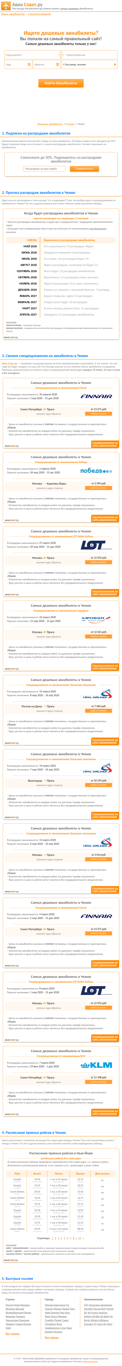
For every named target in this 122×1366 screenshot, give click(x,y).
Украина (10, 1324)
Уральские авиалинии (100, 1305)
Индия (27, 1312)
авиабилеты (52, 6)
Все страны (12, 1333)
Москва (49, 1305)
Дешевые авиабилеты (50, 124)
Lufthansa (103, 1320)
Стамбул (49, 1320)
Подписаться (84, 168)
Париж (65, 1308)
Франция (10, 1316)
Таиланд (20, 1316)
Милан (57, 1308)
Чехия (17, 1305)
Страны (70, 124)
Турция (19, 1324)
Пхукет (58, 1320)
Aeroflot (88, 1308)
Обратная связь (90, 1361)
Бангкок (55, 1312)
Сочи (63, 1327)
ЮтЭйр (96, 1316)
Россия (9, 1305)
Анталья (57, 1331)
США (8, 1327)
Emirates (88, 1324)
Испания (10, 1308)
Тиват (69, 1327)
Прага (54, 1316)
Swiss (109, 1324)
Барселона (59, 1305)
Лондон (49, 1308)
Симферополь (52, 1327)
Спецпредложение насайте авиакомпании (105, 444)
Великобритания (15, 1312)
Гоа (67, 1305)
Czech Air (101, 1324)
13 (79, 1238)
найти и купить (99, 413)
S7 (95, 1324)
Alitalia (94, 1320)
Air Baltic (104, 1316)
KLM (103, 1308)
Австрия (19, 1308)
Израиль (25, 1305)
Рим (62, 1312)
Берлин (49, 1331)
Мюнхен (62, 1316)
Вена (59, 1324)
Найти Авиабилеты (61, 82)
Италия (27, 1324)
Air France (93, 1312)
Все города (51, 1337)
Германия (24, 1320)
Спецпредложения (39, 14)
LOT (86, 1305)
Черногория (12, 1320)
